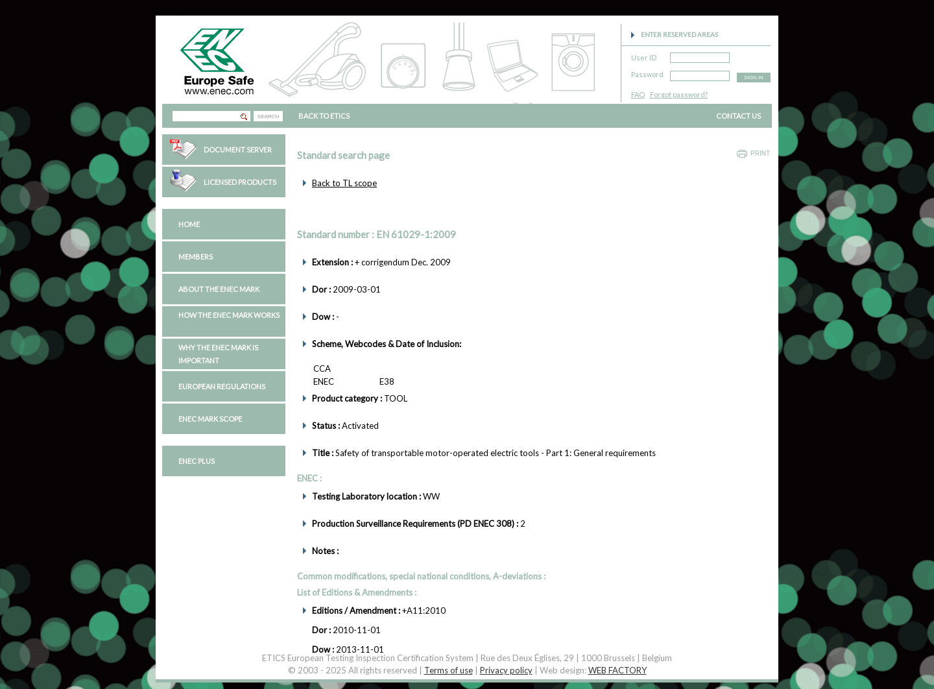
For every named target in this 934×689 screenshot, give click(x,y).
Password (647, 72)
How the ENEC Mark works (229, 315)
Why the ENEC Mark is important (218, 354)
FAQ (638, 94)
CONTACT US (738, 116)
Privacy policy (506, 670)
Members (195, 256)
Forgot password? (679, 94)
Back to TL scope (344, 183)
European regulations (221, 386)
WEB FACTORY (617, 670)
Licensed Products (240, 182)
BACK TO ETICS (324, 116)
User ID (643, 55)
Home (189, 224)
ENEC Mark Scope (210, 419)
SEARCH (268, 116)
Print (760, 153)
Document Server (238, 149)
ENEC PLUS (196, 461)
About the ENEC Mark (218, 289)
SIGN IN (753, 77)
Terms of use (448, 670)
